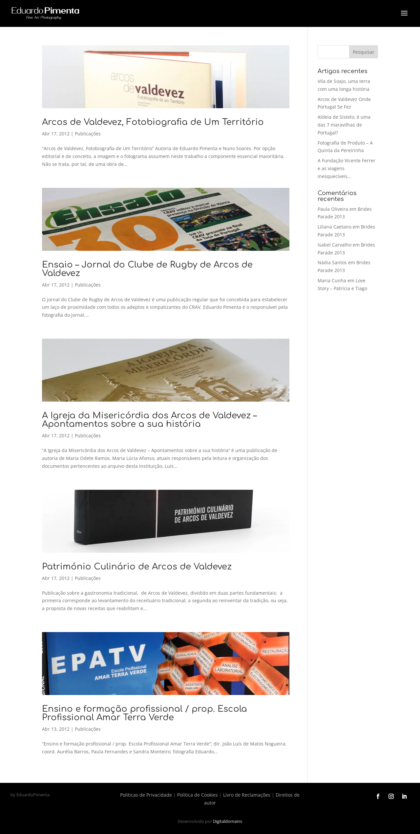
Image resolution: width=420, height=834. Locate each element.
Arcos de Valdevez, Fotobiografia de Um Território (153, 122)
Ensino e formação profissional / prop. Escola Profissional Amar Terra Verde (144, 713)
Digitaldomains (227, 821)
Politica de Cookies (197, 795)
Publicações (88, 133)
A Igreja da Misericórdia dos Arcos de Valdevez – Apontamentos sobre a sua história (149, 420)
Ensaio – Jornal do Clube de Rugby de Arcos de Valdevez (147, 269)
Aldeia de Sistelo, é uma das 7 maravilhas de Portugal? (344, 125)
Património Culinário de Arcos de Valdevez (137, 566)
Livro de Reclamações (246, 795)
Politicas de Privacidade (146, 795)
